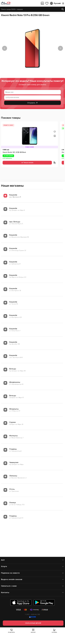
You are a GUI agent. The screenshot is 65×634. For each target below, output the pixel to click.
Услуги (32, 566)
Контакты (32, 592)
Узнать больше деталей (33, 623)
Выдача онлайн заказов (32, 579)
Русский (55, 3)
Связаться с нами (32, 586)
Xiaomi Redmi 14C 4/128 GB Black (14, 152)
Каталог (33, 630)
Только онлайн (27, 163)
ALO (32, 560)
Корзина (54, 630)
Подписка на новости (32, 573)
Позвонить (11, 630)
